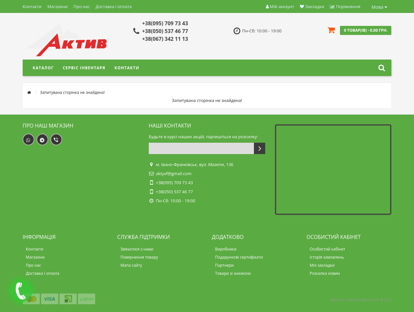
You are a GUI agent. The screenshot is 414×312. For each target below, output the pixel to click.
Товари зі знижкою (233, 273)
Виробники (225, 249)
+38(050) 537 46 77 (165, 31)
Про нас (81, 6)
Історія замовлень (327, 257)
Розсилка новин (325, 273)
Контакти (32, 6)
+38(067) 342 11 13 (165, 38)
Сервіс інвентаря (84, 68)
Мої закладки (322, 265)
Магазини (57, 6)
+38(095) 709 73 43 (165, 23)
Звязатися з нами (137, 249)
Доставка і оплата (114, 6)
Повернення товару (139, 257)
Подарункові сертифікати (239, 257)
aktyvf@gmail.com (173, 173)
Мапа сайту (131, 265)
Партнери (224, 265)
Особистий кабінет (327, 249)
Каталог (43, 68)
